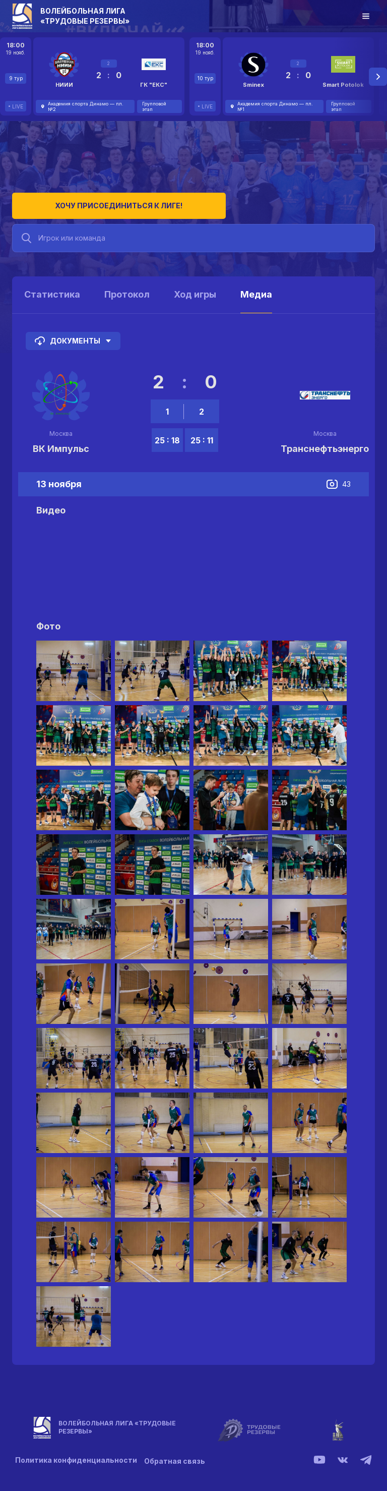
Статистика (52, 289)
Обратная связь (177, 1455)
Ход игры (195, 289)
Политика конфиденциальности (76, 1455)
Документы (73, 336)
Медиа (256, 289)
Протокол (127, 289)
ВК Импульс (61, 443)
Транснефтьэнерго (325, 443)
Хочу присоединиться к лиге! (88, 200)
